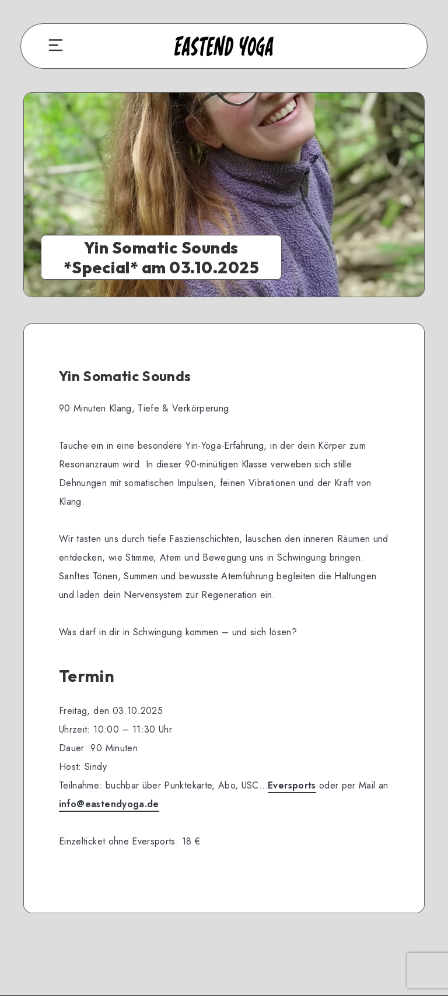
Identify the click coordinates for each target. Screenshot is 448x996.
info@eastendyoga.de (109, 804)
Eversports (292, 785)
